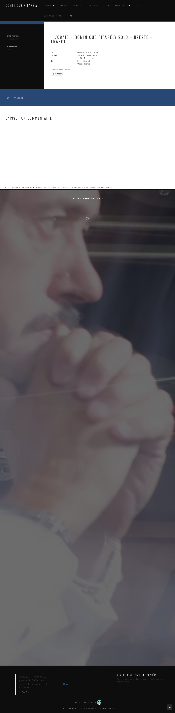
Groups (48, 5)
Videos (64, 5)
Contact (140, 5)
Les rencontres (53, 16)
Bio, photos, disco (117, 5)
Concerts (78, 5)
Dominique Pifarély (22, 5)
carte (87, 60)
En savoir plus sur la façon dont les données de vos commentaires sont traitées (78, 187)
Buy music (95, 5)
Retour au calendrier (61, 69)
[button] (71, 16)
